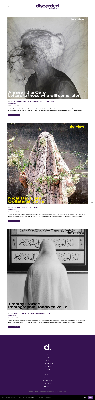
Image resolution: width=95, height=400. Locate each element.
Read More (14, 115)
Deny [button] (85, 397)
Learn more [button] (49, 397)
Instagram (47, 383)
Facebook (47, 386)
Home (47, 354)
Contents (48, 369)
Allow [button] (90, 397)
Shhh (47, 360)
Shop (47, 357)
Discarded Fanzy (47, 363)
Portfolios (47, 366)
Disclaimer (47, 378)
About (47, 372)
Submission (47, 375)
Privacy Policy (47, 380)
